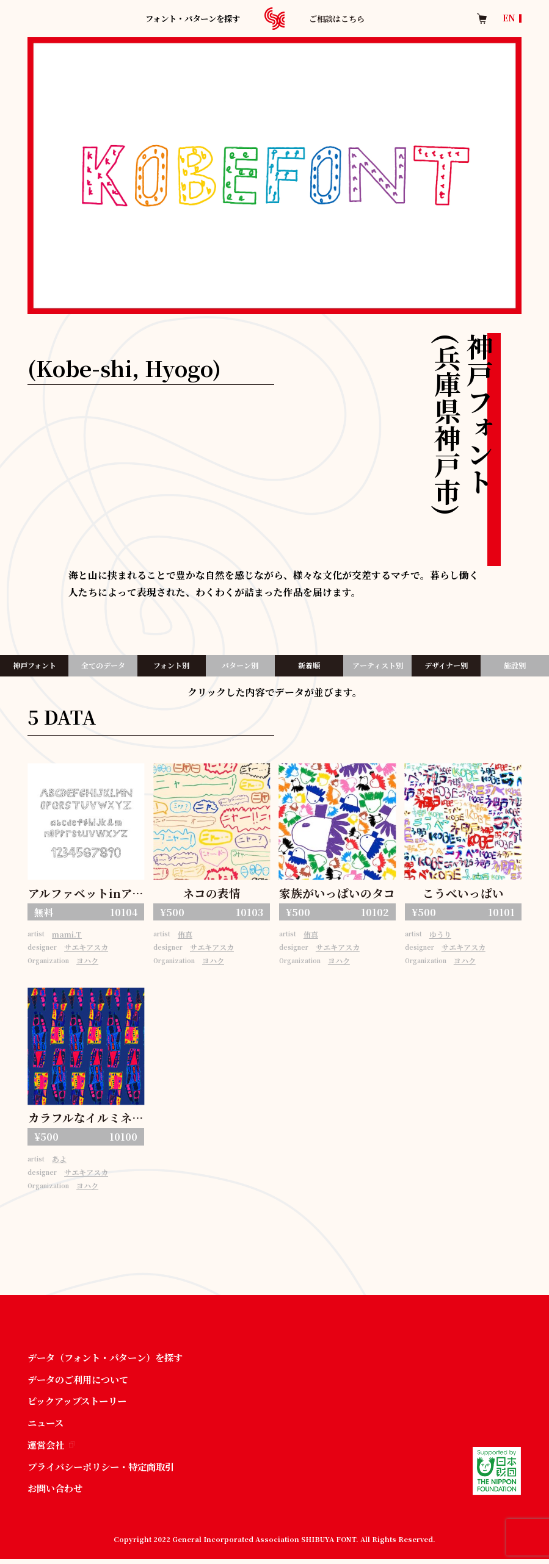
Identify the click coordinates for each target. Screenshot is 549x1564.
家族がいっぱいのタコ (337, 893)
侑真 (185, 935)
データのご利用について (81, 1381)
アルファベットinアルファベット (86, 894)
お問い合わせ (56, 1492)
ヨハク (87, 961)
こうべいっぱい (463, 893)
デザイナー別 (446, 665)
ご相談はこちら (337, 18)
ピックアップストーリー (80, 1403)
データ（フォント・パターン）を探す (110, 1359)
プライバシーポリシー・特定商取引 (105, 1470)
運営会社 (52, 1447)
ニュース (46, 1425)
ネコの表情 (212, 893)
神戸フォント (34, 665)
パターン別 (240, 665)
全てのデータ (103, 665)
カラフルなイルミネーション (86, 1120)
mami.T (67, 935)
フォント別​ (171, 665)
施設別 (515, 665)
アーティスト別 (377, 665)
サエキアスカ (86, 948)
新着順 (309, 665)
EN (509, 19)
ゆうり (440, 935)
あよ (59, 1160)
